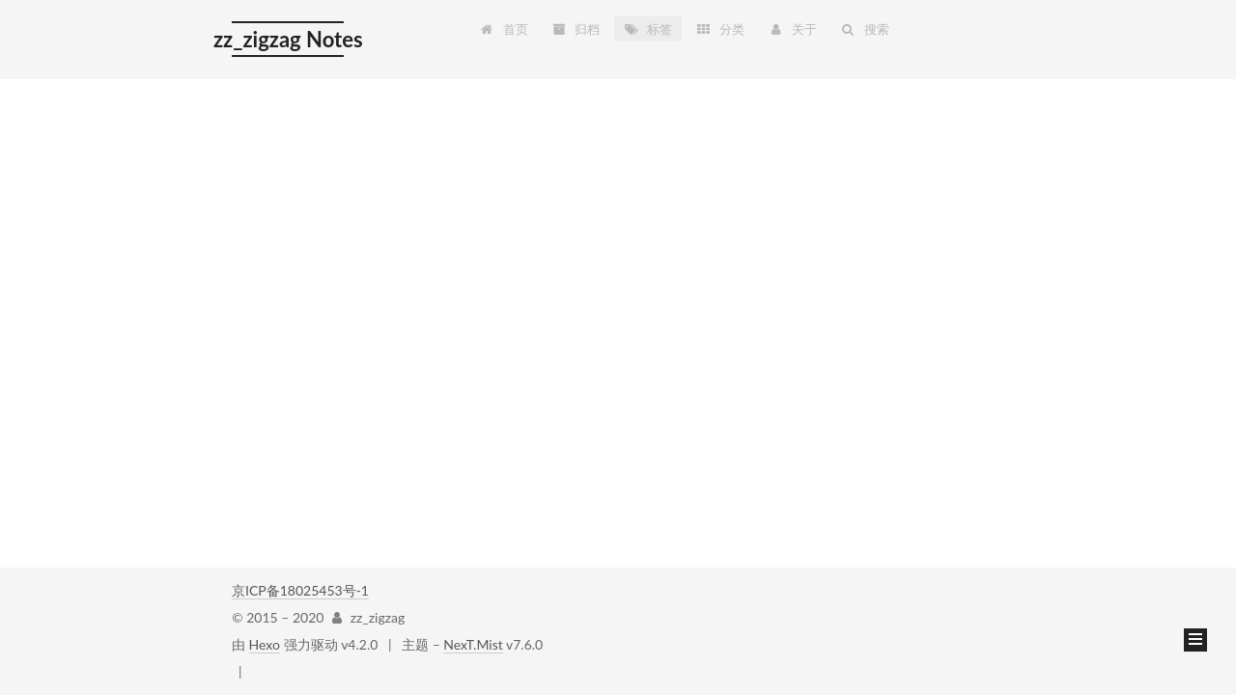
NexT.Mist (472, 644)
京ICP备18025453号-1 (300, 590)
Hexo (264, 644)
